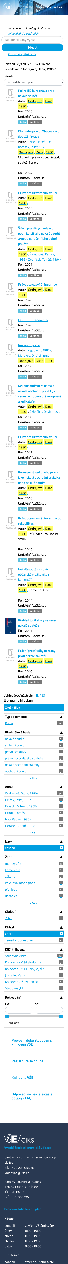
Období (10, 911)
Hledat (32, 47)
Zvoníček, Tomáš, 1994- (44, 259)
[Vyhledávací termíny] (32, 40)
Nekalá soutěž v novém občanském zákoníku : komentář (34, 574)
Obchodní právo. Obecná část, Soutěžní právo (38, 134)
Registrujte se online (27, 1061)
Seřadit (9, 76)
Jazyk (8, 841)
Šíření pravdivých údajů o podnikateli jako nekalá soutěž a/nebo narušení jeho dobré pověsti (39, 236)
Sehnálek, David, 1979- (46, 411)
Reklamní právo (29, 345)
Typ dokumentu (16, 716)
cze (26, 7)
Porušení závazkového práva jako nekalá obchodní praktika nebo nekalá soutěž (39, 477)
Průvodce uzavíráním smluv (37, 192)
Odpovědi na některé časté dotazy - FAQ (32, 1096)
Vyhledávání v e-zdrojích (22, 33)
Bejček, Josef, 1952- (41, 141)
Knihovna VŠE (22, 1077)
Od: (7, 1004)
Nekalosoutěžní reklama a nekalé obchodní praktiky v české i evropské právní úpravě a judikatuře (39, 393)
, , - (36, 103)
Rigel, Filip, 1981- (39, 350)
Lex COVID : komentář (33, 320)
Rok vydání (12, 997)
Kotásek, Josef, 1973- (33, 147)
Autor (9, 786)
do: (37, 1004)
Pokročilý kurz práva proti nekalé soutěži (36, 93)
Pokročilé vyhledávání (22, 54)
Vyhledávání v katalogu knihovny (28, 28)
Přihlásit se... (52, 7)
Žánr (8, 857)
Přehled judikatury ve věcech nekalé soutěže (38, 623)
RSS (40, 695)
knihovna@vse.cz (17, 1172)
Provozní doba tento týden (22, 1209)
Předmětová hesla (17, 732)
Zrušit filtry (13, 707)
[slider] (7, 1016)
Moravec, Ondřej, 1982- (34, 355)
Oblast (9, 927)
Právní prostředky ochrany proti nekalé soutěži (36, 653)
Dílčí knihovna (15, 949)
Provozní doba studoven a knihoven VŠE (32, 1042)
